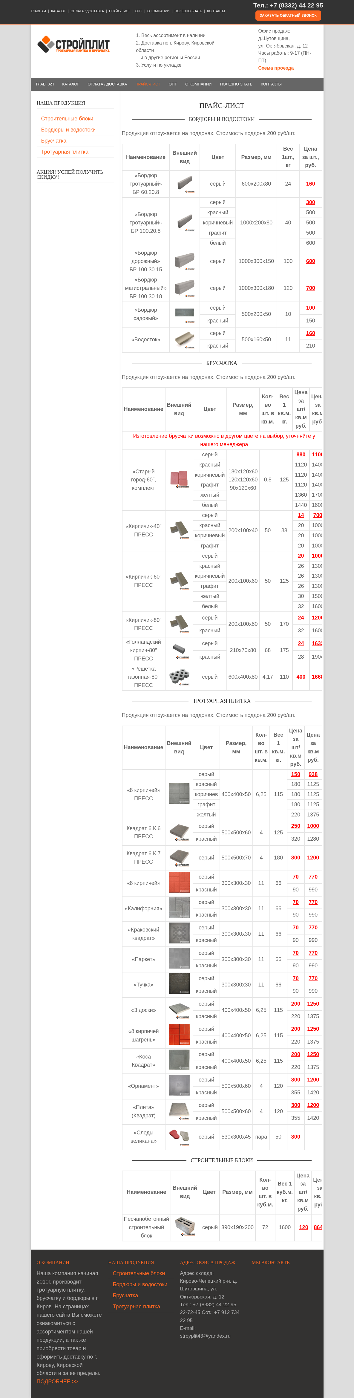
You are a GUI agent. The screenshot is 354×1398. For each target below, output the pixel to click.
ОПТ (138, 11)
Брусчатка (54, 141)
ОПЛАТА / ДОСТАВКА (87, 11)
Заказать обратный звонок (288, 15)
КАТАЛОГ (58, 11)
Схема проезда (276, 68)
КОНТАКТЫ (216, 11)
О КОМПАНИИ (158, 11)
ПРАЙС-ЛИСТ (119, 11)
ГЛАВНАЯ (38, 11)
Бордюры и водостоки (68, 130)
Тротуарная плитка (64, 152)
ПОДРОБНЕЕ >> (57, 1382)
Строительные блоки (67, 119)
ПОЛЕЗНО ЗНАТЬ (188, 11)
